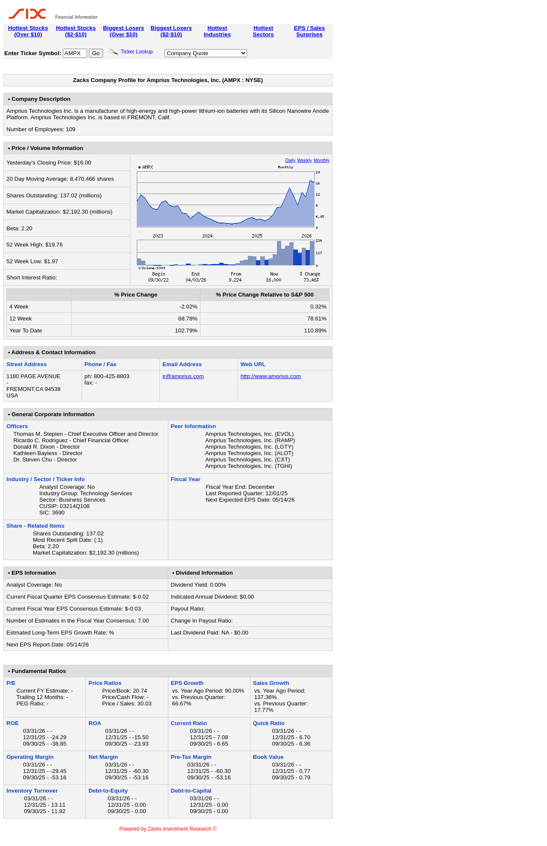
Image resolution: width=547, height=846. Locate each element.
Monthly (321, 160)
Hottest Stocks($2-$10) (76, 31)
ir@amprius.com (183, 376)
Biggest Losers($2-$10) (171, 31)
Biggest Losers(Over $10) (123, 31)
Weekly (304, 160)
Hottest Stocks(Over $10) (28, 31)
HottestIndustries (217, 31)
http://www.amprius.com (271, 376)
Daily (290, 160)
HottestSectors (263, 31)
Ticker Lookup (131, 52)
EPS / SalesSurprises (309, 31)
